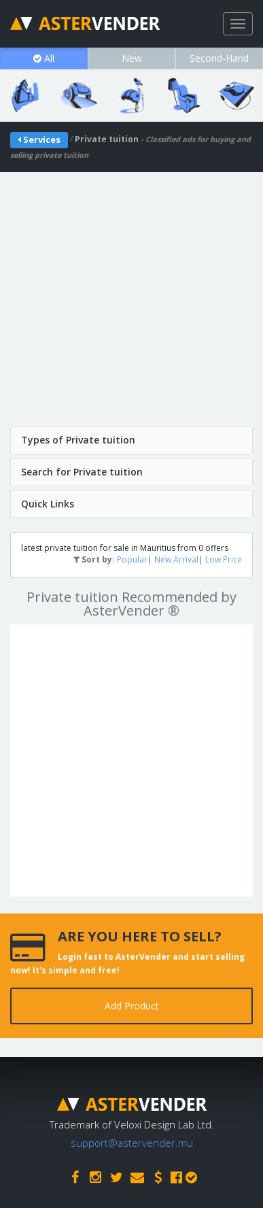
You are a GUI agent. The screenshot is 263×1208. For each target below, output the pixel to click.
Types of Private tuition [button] (78, 439)
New (132, 58)
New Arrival (176, 559)
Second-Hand (219, 58)
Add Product (132, 1005)
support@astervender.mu (132, 1143)
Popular (132, 559)
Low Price (223, 559)
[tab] (131, 440)
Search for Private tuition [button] (82, 471)
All (43, 58)
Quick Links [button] (47, 503)
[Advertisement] (131, 303)
